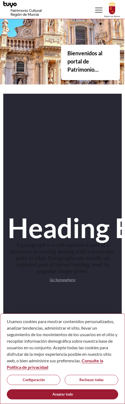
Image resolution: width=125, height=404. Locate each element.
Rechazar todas (91, 380)
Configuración (34, 380)
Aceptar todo (62, 394)
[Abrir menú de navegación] (98, 10)
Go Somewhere (62, 279)
